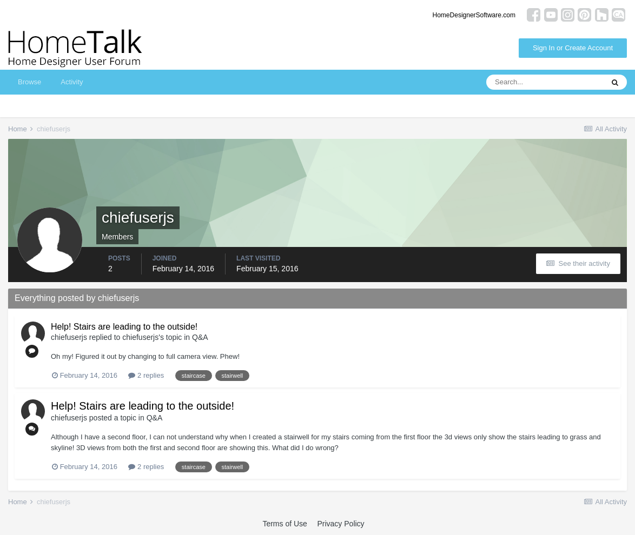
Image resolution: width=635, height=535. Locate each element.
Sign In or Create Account (573, 48)
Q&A (200, 337)
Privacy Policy (340, 523)
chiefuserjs (69, 337)
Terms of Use (284, 523)
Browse (29, 82)
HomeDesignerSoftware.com (474, 15)
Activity (72, 82)
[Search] (544, 82)
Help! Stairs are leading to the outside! (124, 326)
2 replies (146, 375)
